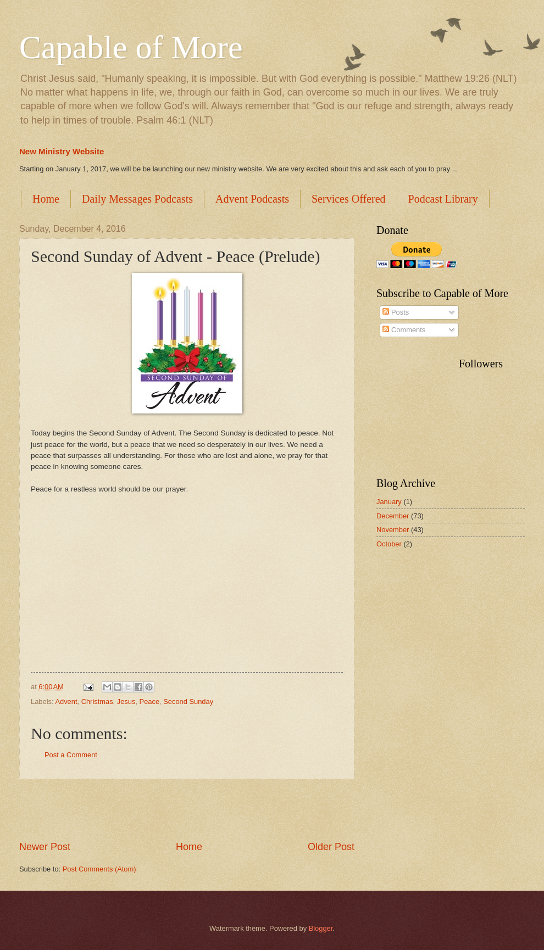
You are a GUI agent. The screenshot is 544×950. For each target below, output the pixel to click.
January (389, 502)
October (389, 544)
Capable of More (131, 47)
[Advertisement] (187, 809)
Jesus (126, 701)
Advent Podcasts (252, 199)
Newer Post (44, 846)
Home (45, 199)
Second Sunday (188, 701)
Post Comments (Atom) (99, 869)
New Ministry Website (61, 151)
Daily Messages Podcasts (137, 199)
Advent (66, 701)
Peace (150, 701)
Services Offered (349, 199)
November (392, 530)
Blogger (321, 928)
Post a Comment (71, 755)
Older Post (331, 846)
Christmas (97, 701)
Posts (395, 312)
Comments (403, 330)
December (392, 516)
